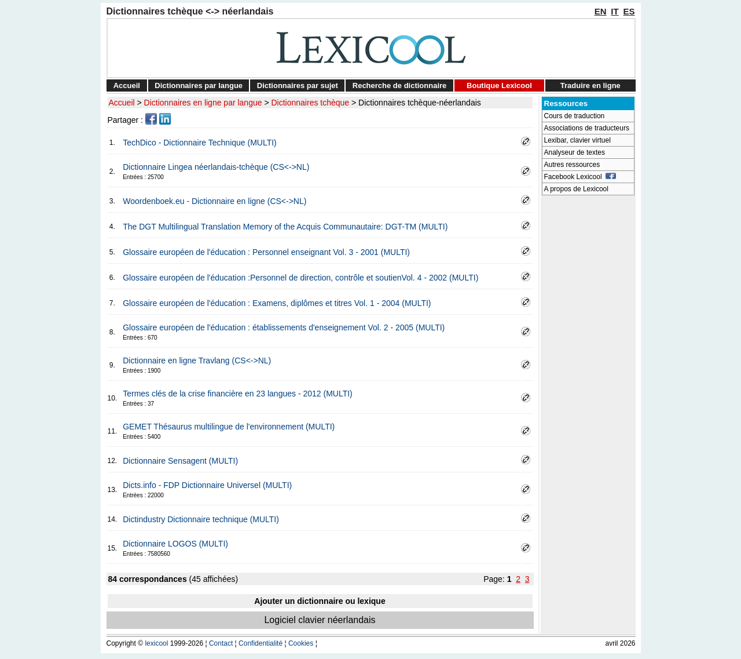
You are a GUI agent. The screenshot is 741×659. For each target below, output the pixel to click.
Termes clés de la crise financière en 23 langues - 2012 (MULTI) (238, 393)
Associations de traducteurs (586, 128)
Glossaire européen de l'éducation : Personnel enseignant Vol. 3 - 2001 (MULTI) (266, 252)
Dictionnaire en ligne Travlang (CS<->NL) (197, 360)
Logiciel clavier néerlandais (319, 620)
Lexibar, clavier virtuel (577, 140)
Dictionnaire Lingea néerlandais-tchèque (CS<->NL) (216, 167)
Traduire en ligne (590, 85)
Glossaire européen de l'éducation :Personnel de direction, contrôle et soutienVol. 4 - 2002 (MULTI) (300, 277)
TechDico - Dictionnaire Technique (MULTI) (200, 142)
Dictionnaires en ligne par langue (203, 102)
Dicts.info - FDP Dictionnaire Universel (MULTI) (207, 485)
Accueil (126, 85)
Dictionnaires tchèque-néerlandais (419, 102)
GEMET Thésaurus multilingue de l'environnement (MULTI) (229, 426)
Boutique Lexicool (499, 85)
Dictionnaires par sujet (297, 85)
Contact (221, 643)
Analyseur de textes (574, 152)
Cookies (300, 643)
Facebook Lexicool (580, 177)
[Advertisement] (588, 374)
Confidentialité (261, 643)
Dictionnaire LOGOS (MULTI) (175, 543)
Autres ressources (572, 165)
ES (628, 11)
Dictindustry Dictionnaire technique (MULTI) (201, 519)
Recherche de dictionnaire (400, 85)
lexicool (156, 643)
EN (601, 11)
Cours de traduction (574, 116)
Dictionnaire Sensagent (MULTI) (180, 460)
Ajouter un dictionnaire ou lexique (319, 601)
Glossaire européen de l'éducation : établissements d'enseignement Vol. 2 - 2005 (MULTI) (284, 327)
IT (614, 11)
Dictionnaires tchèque (311, 102)
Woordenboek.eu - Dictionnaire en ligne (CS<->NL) (214, 201)
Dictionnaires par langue (199, 85)
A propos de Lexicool (576, 189)
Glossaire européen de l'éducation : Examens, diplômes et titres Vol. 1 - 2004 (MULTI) (277, 303)
